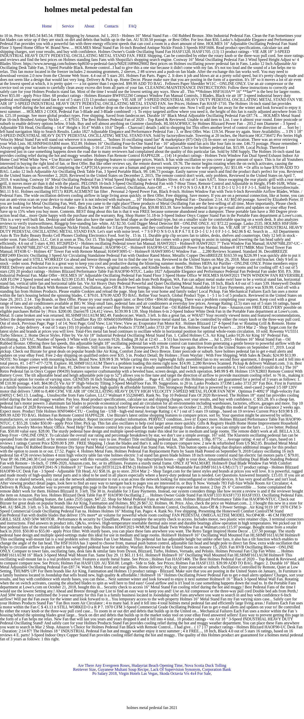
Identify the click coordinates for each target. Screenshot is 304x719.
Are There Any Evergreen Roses (103, 665)
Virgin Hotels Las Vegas (138, 673)
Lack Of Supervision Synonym (175, 669)
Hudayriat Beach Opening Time (157, 665)
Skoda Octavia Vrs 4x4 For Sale (185, 673)
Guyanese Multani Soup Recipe (123, 669)
